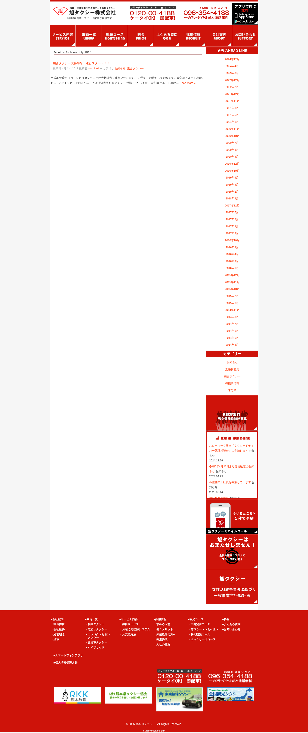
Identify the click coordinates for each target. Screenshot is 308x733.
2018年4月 (232, 198)
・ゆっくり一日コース (202, 639)
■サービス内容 (128, 619)
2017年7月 (232, 212)
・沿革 (55, 639)
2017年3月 (232, 233)
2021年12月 (232, 94)
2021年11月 (232, 100)
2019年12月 (232, 163)
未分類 (232, 390)
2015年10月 (232, 289)
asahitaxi (93, 68)
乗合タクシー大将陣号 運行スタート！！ (81, 63)
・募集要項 (160, 639)
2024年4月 (232, 66)
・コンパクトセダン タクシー (97, 636)
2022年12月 (232, 80)
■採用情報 (160, 619)
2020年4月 (232, 156)
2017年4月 (232, 226)
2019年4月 (232, 184)
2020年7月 (232, 142)
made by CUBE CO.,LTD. (154, 731)
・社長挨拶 (58, 624)
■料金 (226, 619)
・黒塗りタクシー (96, 629)
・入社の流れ (162, 644)
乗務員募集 (232, 369)
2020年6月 (232, 149)
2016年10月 (232, 240)
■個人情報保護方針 (65, 662)
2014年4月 (232, 344)
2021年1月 (232, 121)
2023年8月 (232, 73)
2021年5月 (232, 115)
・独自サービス (129, 624)
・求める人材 (162, 624)
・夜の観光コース (199, 634)
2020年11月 (232, 128)
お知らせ (120, 68)
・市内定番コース (199, 624)
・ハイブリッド (94, 647)
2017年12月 (232, 205)
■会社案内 (57, 619)
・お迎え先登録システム (134, 629)
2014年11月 (232, 310)
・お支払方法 (127, 634)
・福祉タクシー (94, 624)
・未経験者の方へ (165, 634)
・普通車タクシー (96, 642)
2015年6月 (232, 303)
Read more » (188, 83)
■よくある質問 (231, 624)
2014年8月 (232, 317)
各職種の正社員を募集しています (230, 482)
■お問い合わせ (231, 629)
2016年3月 (232, 261)
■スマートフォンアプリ (68, 655)
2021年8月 (232, 108)
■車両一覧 (91, 619)
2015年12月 (232, 275)
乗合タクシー (135, 68)
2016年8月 (232, 247)
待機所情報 (232, 383)
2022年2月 (232, 87)
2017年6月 (232, 219)
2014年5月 (232, 337)
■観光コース (195, 619)
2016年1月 (232, 268)
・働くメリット (163, 629)
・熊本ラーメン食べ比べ (203, 629)
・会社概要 (58, 629)
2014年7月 (232, 323)
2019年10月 (232, 170)
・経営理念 (58, 634)
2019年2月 (232, 191)
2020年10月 (232, 136)
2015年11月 (232, 282)
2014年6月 (232, 330)
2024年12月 (232, 59)
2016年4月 (232, 254)
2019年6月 (232, 177)
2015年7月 (232, 296)
